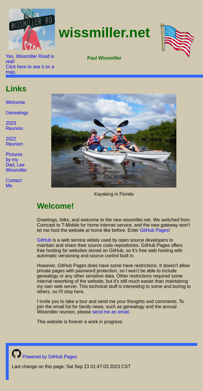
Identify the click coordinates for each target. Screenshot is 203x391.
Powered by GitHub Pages (44, 356)
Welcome (15, 102)
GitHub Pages (154, 230)
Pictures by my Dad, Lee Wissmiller (16, 162)
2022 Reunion (14, 141)
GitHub (44, 240)
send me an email (110, 311)
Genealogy (17, 112)
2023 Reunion (14, 126)
